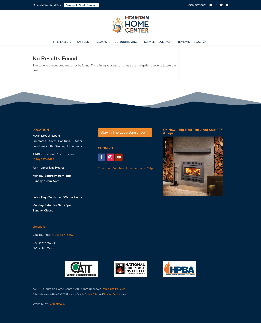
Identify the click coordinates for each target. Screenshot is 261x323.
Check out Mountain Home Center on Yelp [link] (125, 168)
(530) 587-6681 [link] (197, 5)
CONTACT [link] (165, 42)
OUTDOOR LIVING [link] (126, 42)
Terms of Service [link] (111, 294)
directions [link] (39, 227)
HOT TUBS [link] (82, 42)
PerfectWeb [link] (56, 304)
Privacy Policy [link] (91, 294)
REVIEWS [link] (184, 42)
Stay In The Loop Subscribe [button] (123, 132)
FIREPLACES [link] (60, 42)
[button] (216, 5)
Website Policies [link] (114, 289)
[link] (211, 5)
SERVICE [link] (149, 42)
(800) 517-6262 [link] (63, 235)
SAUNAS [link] (101, 42)
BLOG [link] (197, 42)
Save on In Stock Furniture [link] (81, 5)
